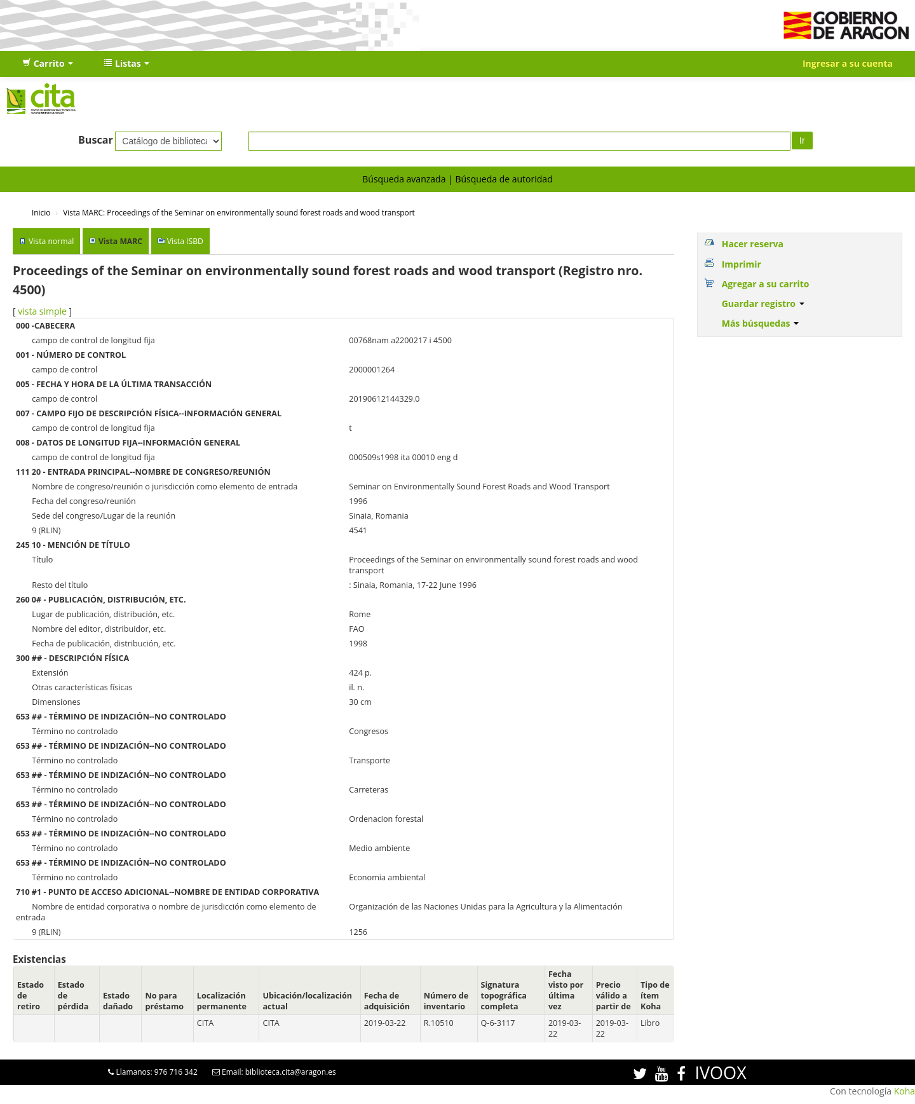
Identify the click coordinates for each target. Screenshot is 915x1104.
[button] (48, 63)
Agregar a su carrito (766, 284)
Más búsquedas (760, 323)
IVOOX (720, 1072)
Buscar (95, 139)
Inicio (41, 212)
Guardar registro (763, 303)
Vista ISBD (185, 241)
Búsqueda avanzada (403, 179)
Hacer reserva (752, 244)
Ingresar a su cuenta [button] (848, 63)
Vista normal (51, 241)
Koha (904, 1091)
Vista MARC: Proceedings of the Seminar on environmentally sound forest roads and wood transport (239, 212)
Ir (802, 140)
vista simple (42, 311)
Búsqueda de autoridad (503, 179)
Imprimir (741, 264)
